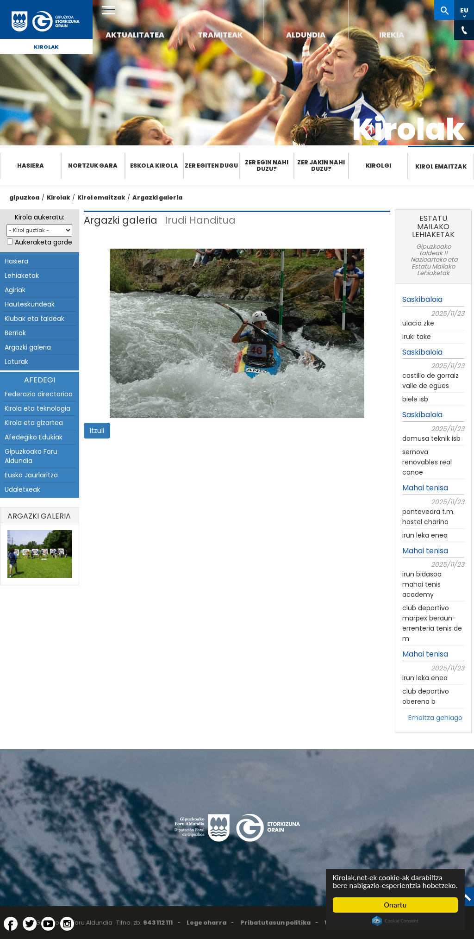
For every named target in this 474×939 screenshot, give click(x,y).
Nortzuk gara (93, 165)
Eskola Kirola (154, 165)
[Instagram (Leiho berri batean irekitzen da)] (67, 924)
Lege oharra (206, 922)
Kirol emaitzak (441, 166)
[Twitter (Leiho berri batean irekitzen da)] (30, 924)
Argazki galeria (157, 197)
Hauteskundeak (30, 304)
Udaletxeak (22, 489)
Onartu (395, 905)
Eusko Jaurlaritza (31, 475)
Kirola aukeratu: (39, 217)
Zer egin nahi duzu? (266, 165)
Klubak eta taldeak (34, 318)
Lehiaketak (22, 275)
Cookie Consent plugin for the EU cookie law (395, 921)
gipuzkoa (24, 197)
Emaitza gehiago (435, 717)
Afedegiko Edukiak (33, 437)
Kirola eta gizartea (34, 422)
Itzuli (97, 430)
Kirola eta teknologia (37, 408)
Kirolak (46, 46)
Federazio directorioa (39, 394)
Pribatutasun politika (275, 922)
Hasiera (30, 165)
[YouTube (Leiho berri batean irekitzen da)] (48, 924)
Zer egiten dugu (211, 165)
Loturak (16, 361)
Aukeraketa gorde (43, 242)
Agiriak (15, 289)
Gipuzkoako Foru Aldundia (31, 456)
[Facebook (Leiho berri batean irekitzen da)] (11, 924)
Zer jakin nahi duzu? (321, 165)
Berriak (15, 333)
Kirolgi (378, 165)
